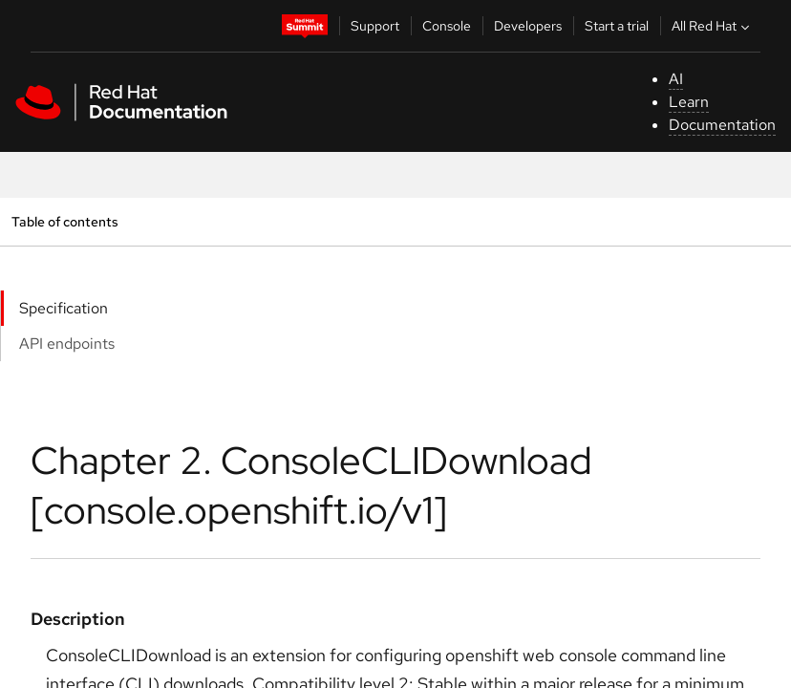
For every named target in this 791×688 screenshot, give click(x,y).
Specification (63, 308)
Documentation (722, 125)
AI (676, 79)
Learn (689, 102)
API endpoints (67, 343)
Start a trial (617, 25)
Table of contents (64, 221)
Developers (528, 25)
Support (375, 25)
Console (446, 25)
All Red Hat (713, 25)
